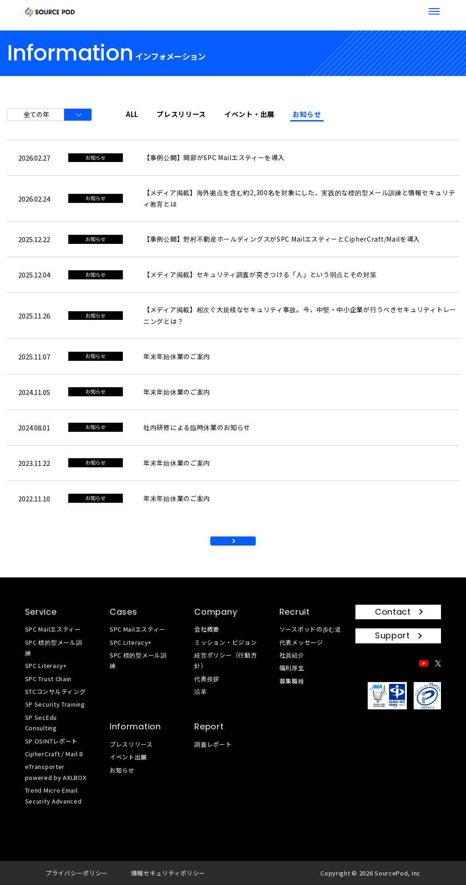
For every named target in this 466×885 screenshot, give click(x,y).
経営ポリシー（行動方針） (225, 660)
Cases (123, 611)
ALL (132, 114)
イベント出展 (128, 757)
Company (215, 611)
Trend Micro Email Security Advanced (53, 795)
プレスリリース (181, 114)
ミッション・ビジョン (225, 642)
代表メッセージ (301, 642)
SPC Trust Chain (48, 678)
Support (392, 635)
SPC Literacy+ (46, 665)
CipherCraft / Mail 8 (54, 753)
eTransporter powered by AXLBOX (55, 771)
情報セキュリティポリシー (168, 873)
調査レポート (213, 744)
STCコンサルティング (55, 691)
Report (208, 726)
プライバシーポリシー (77, 873)
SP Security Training (55, 704)
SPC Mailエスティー (53, 629)
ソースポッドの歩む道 (310, 629)
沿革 (200, 691)
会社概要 (206, 629)
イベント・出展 (249, 114)
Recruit (294, 611)
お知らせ (307, 114)
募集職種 (291, 681)
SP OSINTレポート (51, 741)
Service (41, 611)
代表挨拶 (206, 678)
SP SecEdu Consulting (41, 722)
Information (135, 726)
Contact (393, 611)
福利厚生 (291, 667)
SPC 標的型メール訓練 (53, 647)
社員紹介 (291, 655)
